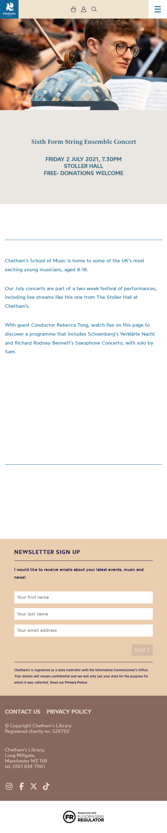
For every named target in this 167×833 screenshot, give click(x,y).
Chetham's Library (9, 9)
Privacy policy (69, 711)
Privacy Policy (76, 682)
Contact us (23, 711)
